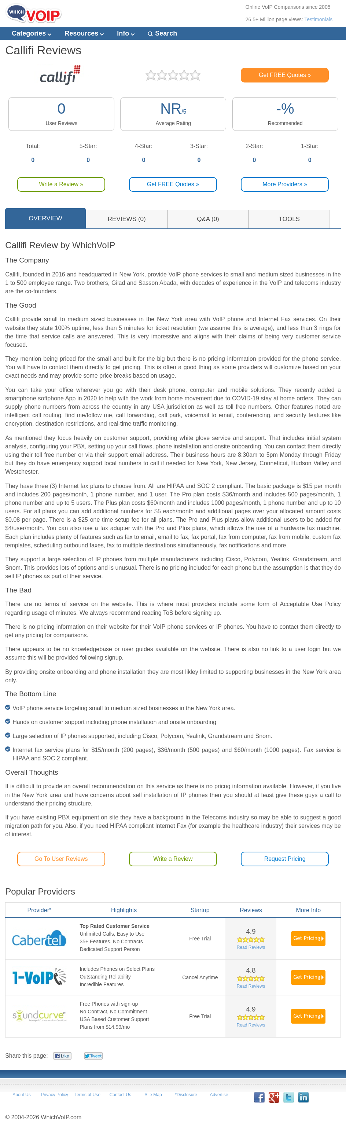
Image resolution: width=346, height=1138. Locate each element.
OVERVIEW (45, 218)
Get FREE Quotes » (285, 75)
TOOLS (289, 219)
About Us (21, 1094)
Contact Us (120, 1094)
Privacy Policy (54, 1094)
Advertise (219, 1094)
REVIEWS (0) (127, 219)
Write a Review (172, 859)
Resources (84, 33)
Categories (31, 33)
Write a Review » (61, 184)
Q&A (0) (208, 219)
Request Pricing (285, 859)
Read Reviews (251, 947)
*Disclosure (186, 1094)
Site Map (153, 1094)
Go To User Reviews (61, 859)
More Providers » (284, 184)
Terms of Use (87, 1094)
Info (126, 33)
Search (162, 33)
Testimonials (318, 19)
